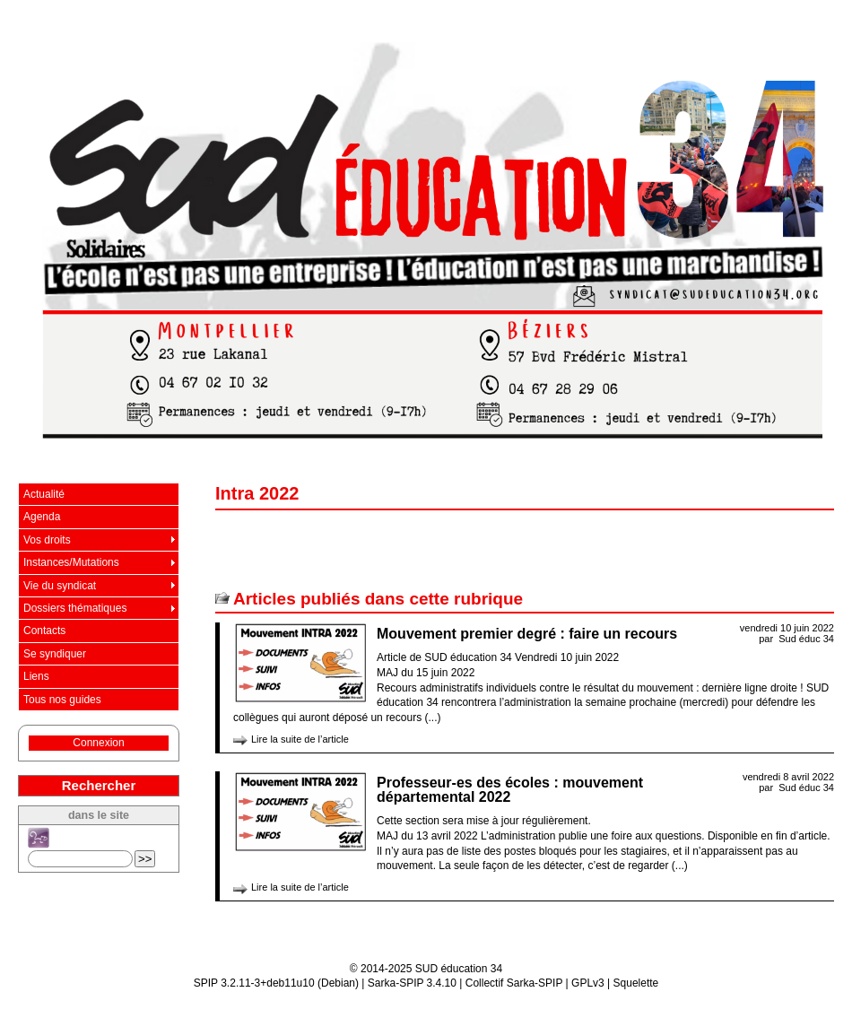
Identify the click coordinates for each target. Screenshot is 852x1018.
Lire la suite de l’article (300, 739)
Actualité (44, 494)
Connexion (98, 742)
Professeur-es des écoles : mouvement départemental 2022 (510, 790)
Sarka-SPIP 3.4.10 (412, 983)
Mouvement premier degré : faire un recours (527, 633)
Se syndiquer (54, 654)
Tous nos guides (62, 699)
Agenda (41, 516)
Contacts (44, 630)
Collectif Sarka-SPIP (514, 983)
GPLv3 (587, 983)
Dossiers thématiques (74, 608)
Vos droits (47, 540)
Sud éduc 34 (806, 638)
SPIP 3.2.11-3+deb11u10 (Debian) (276, 983)
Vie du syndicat (59, 585)
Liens (36, 676)
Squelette (636, 983)
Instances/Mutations (71, 562)
